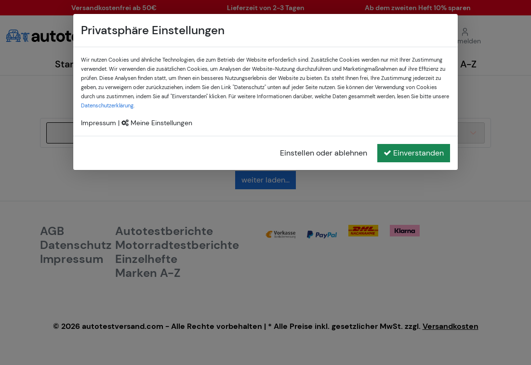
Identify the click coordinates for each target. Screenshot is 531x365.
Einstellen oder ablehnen (323, 153)
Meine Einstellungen (156, 122)
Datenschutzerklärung (107, 105)
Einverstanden (414, 153)
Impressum (98, 122)
